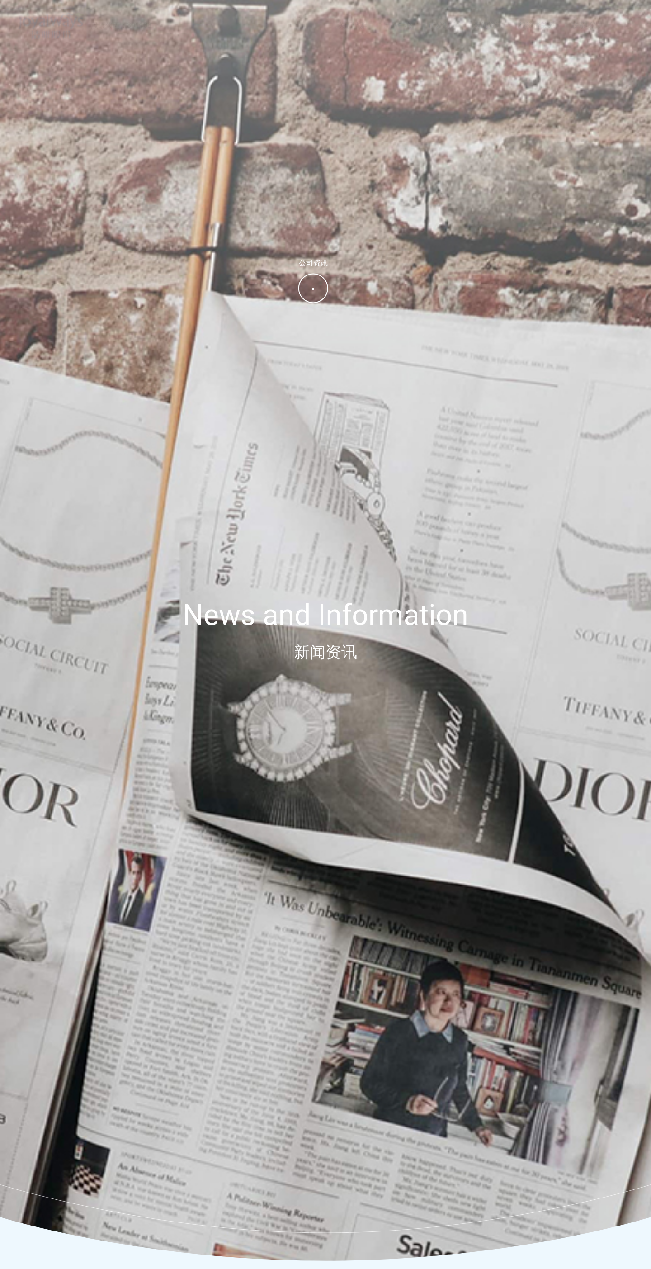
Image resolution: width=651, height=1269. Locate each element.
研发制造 (443, 21)
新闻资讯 (488, 21)
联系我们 (585, 21)
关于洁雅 (352, 21)
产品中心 (397, 21)
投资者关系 (537, 21)
